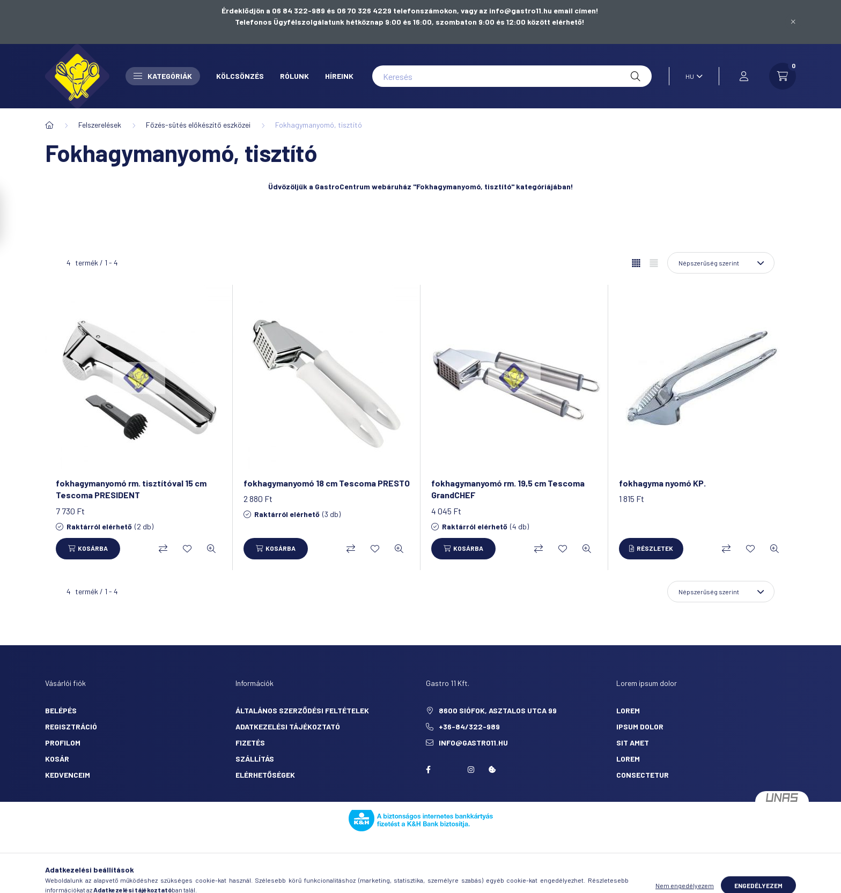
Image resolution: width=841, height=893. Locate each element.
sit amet (632, 742)
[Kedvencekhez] (187, 548)
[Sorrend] (720, 263)
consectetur (642, 774)
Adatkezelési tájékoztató (287, 726)
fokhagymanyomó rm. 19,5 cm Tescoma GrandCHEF (508, 489)
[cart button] (782, 76)
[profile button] (744, 76)
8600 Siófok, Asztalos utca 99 (498, 710)
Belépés (61, 710)
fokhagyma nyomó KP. (662, 483)
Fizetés (250, 742)
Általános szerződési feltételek (302, 710)
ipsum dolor (639, 726)
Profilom (62, 742)
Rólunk (294, 75)
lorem (628, 710)
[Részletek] (651, 548)
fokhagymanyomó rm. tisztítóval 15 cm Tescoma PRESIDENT (131, 489)
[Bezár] (793, 22)
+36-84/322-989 (469, 726)
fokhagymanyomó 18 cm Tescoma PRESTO (327, 483)
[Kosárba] (88, 548)
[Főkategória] (49, 125)
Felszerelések (99, 124)
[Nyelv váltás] (691, 76)
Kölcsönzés (240, 75)
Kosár (57, 758)
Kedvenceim (67, 774)
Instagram (471, 769)
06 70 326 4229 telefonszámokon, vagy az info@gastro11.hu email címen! (468, 10)
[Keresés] (512, 76)
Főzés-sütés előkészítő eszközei (198, 124)
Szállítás (254, 758)
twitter (449, 769)
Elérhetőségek (265, 774)
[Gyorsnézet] (211, 548)
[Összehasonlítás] (163, 548)
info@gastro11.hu (473, 742)
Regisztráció (71, 726)
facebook (428, 769)
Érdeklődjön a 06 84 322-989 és (279, 10)
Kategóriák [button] (163, 75)
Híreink (339, 75)
